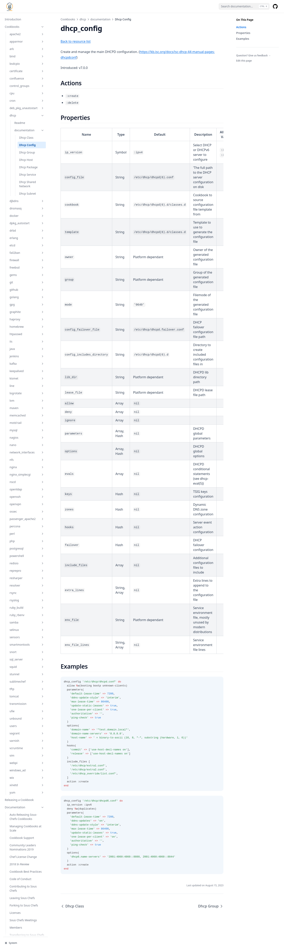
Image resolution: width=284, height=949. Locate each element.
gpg (27, 285)
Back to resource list (76, 41)
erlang (27, 219)
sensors (27, 618)
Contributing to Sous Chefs (23, 869)
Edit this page (244, 60)
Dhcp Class (26, 118)
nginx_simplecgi (27, 455)
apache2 (27, 15)
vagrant (27, 714)
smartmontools (27, 625)
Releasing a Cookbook (19, 781)
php (27, 522)
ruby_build (27, 588)
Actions (241, 27)
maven (27, 389)
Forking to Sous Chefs (24, 886)
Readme (19, 104)
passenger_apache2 (27, 500)
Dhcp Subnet (27, 174)
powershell (27, 537)
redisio (27, 544)
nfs (27, 440)
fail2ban (27, 233)
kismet (27, 359)
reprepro (27, 551)
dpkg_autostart (27, 204)
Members (16, 908)
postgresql (27, 529)
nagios (27, 418)
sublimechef (27, 662)
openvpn (27, 485)
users (27, 707)
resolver (27, 566)
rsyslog (27, 581)
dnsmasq (27, 189)
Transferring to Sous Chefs (27, 916)
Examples (242, 39)
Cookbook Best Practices (26, 852)
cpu (27, 74)
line (27, 366)
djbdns (27, 182)
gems (27, 256)
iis (27, 322)
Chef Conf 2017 (19, 923)
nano (27, 426)
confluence (27, 59)
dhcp (27, 96)
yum (27, 773)
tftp (27, 670)
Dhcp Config (27, 126)
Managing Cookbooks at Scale (25, 809)
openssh (27, 477)
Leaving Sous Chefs (22, 879)
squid (27, 647)
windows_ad (27, 751)
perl (27, 514)
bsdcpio (27, 44)
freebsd (27, 248)
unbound (27, 699)
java (27, 330)
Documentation (24, 788)
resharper (27, 559)
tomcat (27, 677)
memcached (27, 396)
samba (27, 603)
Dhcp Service (27, 155)
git (27, 263)
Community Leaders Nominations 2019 (23, 828)
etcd (27, 226)
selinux (27, 610)
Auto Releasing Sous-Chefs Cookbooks (23, 798)
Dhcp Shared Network (27, 165)
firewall (27, 241)
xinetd (27, 766)
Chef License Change (23, 837)
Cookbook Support (22, 819)
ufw (27, 692)
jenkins (27, 337)
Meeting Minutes (16, 930)
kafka (27, 344)
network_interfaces (27, 433)
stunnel (27, 655)
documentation (29, 111)
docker (27, 196)
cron (27, 81)
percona (27, 507)
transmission (27, 684)
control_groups (27, 67)
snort (27, 633)
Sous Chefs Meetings (23, 901)
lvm (27, 381)
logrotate (27, 374)
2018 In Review (19, 845)
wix (27, 758)
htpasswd (27, 315)
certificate (27, 52)
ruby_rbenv (27, 596)
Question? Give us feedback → (253, 55)
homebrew (27, 307)
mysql (27, 411)
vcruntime (27, 729)
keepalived (27, 352)
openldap (27, 470)
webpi (27, 744)
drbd (27, 211)
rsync (27, 574)
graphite (27, 293)
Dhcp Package (28, 148)
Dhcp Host (26, 140)
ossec (27, 492)
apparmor (27, 22)
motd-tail (27, 403)
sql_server (27, 640)
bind (27, 37)
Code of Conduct (20, 860)
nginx (27, 448)
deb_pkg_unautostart (27, 89)
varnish (27, 721)
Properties (243, 33)
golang (27, 278)
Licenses (15, 893)
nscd (27, 463)
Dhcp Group (27, 133)
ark (27, 30)
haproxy (27, 300)
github (27, 270)
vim (27, 736)
